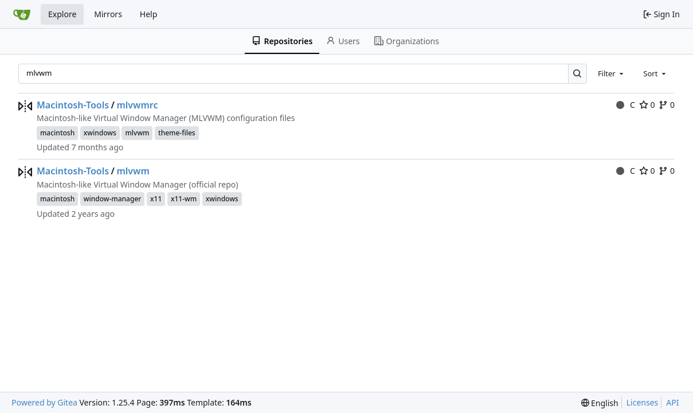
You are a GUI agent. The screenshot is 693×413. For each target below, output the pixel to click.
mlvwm (137, 133)
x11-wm (184, 199)
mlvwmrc (137, 105)
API (672, 402)
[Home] (22, 14)
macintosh (57, 133)
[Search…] (577, 74)
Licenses (643, 402)
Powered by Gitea (44, 402)
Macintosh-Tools (73, 105)
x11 (156, 199)
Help (149, 14)
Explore (62, 14)
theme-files (176, 133)
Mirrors (108, 14)
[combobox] (611, 73)
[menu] (599, 403)
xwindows (100, 133)
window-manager (113, 199)
